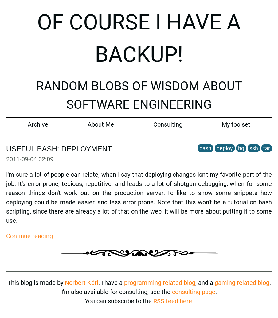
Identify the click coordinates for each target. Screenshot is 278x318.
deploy (225, 148)
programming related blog (159, 282)
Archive (38, 124)
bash (205, 148)
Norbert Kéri (81, 282)
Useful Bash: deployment (59, 149)
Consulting (167, 124)
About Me (101, 124)
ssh (253, 148)
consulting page (193, 292)
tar (266, 148)
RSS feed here (172, 301)
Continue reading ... (32, 236)
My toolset (236, 124)
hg (241, 148)
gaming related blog (242, 282)
